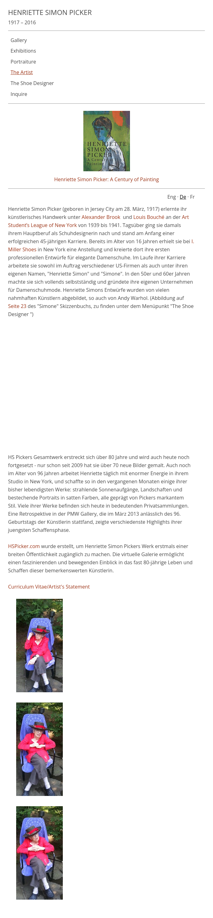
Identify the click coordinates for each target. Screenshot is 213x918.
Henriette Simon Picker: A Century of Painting (106, 179)
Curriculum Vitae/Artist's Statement (49, 586)
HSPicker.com (24, 546)
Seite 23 (17, 306)
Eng (171, 196)
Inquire (19, 94)
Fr (192, 196)
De (183, 196)
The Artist (22, 72)
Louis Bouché (148, 217)
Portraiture (23, 61)
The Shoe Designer (32, 83)
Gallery (19, 40)
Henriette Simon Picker (50, 12)
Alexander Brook (101, 217)
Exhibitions (23, 50)
